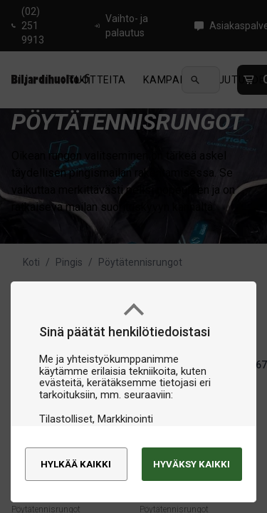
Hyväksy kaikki (176, 457)
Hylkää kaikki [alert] (76, 457)
